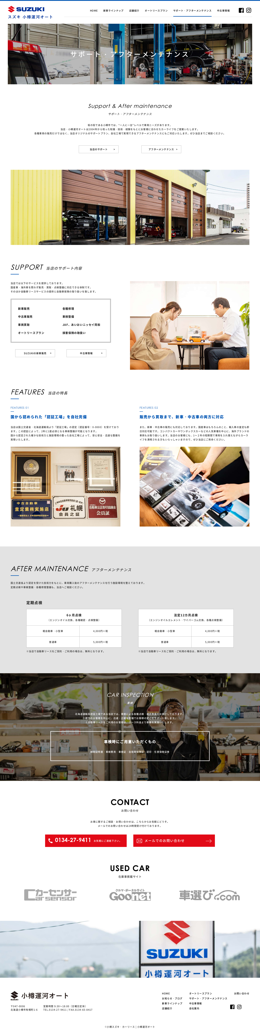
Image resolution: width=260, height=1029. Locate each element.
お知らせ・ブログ (172, 998)
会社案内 (194, 1008)
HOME (94, 10)
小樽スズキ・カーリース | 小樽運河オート (131, 1026)
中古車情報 (223, 10)
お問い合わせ (241, 993)
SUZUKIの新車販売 (38, 353)
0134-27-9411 (58, 1009)
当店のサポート (102, 149)
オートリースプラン (156, 10)
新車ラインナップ (113, 10)
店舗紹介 (134, 10)
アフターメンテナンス (163, 149)
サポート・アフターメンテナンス (192, 10)
